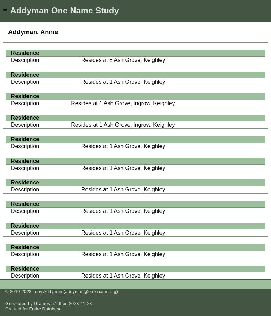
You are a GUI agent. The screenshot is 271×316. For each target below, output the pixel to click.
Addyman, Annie (33, 32)
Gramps (42, 303)
